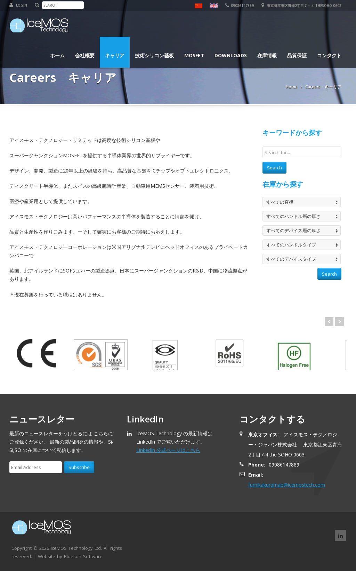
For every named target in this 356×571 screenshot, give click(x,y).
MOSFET (194, 55)
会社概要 (85, 55)
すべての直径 (279, 202)
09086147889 (239, 5)
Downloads (231, 55)
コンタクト (329, 55)
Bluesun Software (83, 556)
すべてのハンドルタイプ (291, 245)
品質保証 (297, 55)
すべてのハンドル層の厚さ (293, 216)
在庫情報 (267, 55)
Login (18, 5)
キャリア (114, 55)
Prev (329, 321)
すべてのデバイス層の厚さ (293, 230)
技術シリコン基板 (154, 55)
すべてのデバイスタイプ (291, 259)
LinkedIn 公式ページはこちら (168, 450)
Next (339, 321)
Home (292, 87)
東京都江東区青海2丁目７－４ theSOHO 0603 (301, 5)
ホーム (57, 55)
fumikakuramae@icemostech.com (286, 484)
